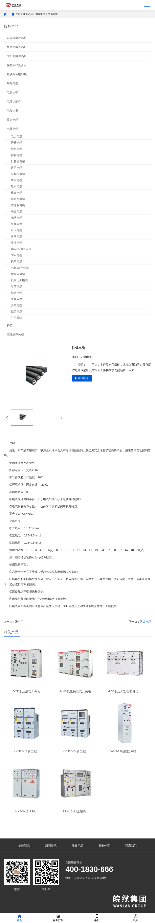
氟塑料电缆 (18, 199)
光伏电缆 (16, 217)
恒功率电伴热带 (17, 47)
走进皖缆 (24, 845)
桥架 (10, 325)
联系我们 (131, 845)
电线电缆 (40, 14)
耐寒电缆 (16, 236)
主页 (18, 14)
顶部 (135, 918)
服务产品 (28, 14)
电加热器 (12, 110)
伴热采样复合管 (17, 65)
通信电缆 (16, 167)
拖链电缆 (16, 292)
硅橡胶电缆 (18, 205)
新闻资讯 (51, 845)
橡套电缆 (16, 192)
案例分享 (104, 845)
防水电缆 (16, 255)
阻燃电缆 (16, 224)
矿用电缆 (16, 180)
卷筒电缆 (16, 286)
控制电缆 (16, 149)
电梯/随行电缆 (20, 267)
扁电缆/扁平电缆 (21, 249)
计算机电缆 (18, 161)
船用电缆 (16, 186)
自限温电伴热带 (17, 38)
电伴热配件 (14, 101)
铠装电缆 (16, 311)
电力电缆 (16, 136)
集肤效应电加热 (17, 74)
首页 (19, 918)
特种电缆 (16, 155)
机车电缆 (16, 261)
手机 (96, 918)
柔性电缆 (16, 242)
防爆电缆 (53, 14)
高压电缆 (16, 211)
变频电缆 (16, 305)
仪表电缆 (12, 119)
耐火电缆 (16, 230)
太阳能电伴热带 (17, 56)
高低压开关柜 (15, 334)
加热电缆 (12, 83)
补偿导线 (16, 317)
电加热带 (12, 92)
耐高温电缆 (18, 274)
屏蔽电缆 (16, 142)
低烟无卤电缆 (19, 280)
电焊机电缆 (18, 174)
